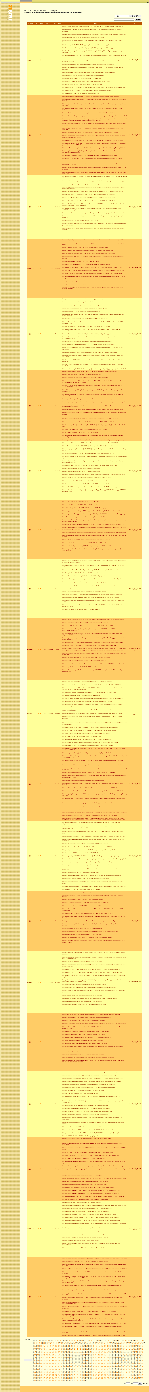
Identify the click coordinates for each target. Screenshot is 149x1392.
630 (126, 1365)
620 (96, 1365)
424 (47, 1357)
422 (41, 1357)
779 (142, 1371)
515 (105, 1360)
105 (62, 1343)
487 (129, 1359)
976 (84, 1380)
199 (129, 1346)
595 (129, 1363)
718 (65, 1369)
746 (41, 1371)
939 (81, 1378)
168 (35, 1346)
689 (87, 1368)
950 (114, 1378)
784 (47, 1372)
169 (38, 1346)
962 (41, 1380)
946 (102, 1378)
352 (47, 1354)
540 (71, 1362)
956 (133, 1378)
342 (126, 1353)
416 (133, 1356)
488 (133, 1359)
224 (96, 1348)
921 (136, 1377)
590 (114, 1363)
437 (87, 1357)
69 (83, 1342)
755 (68, 1371)
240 (35, 1349)
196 (120, 1346)
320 (59, 1353)
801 (99, 1372)
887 (142, 1375)
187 (93, 1346)
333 (99, 1353)
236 (133, 1348)
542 (77, 1362)
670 (139, 1366)
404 (96, 1356)
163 (129, 1345)
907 (93, 1377)
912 (108, 1377)
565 (38, 1363)
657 (99, 1366)
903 (81, 1377)
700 (120, 1368)
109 (74, 1343)
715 (56, 1369)
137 (50, 1345)
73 (92, 1342)
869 (87, 1375)
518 (114, 1360)
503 (68, 1360)
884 (133, 1375)
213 (62, 1348)
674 (41, 1368)
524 (133, 1360)
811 (129, 1372)
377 (123, 1354)
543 (81, 1362)
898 (65, 1377)
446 (114, 1357)
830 (77, 1374)
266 (114, 1349)
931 (56, 1378)
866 (77, 1375)
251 (68, 1349)
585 (99, 1363)
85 (121, 1342)
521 (123, 1360)
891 (44, 1377)
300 (108, 1351)
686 (77, 1368)
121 (111, 1343)
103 (56, 1343)
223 (93, 1348)
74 (95, 1342)
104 (59, 1343)
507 (81, 1360)
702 (126, 1368)
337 (111, 1353)
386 (41, 1356)
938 (77, 1378)
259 (93, 1349)
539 (68, 1362)
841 (111, 1374)
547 (93, 1362)
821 (50, 1374)
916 (120, 1377)
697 (111, 1368)
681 (62, 1368)
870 (90, 1375)
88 (129, 1342)
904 (84, 1377)
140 (59, 1345)
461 (50, 1359)
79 (107, 1342)
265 (111, 1349)
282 (53, 1351)
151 (93, 1345)
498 (53, 1360)
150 (90, 1345)
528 (35, 1362)
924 (35, 1378)
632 (133, 1365)
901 (74, 1377)
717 (62, 1369)
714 (53, 1369)
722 (77, 1369)
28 (94, 1340)
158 (114, 1345)
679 (56, 1368)
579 (81, 1363)
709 (38, 1369)
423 (44, 1357)
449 (123, 1357)
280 (47, 1351)
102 (53, 1343)
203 (142, 1346)
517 (111, 1360)
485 (123, 1359)
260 (96, 1349)
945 (99, 1378)
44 (133, 1340)
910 (102, 1377)
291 (81, 1351)
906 (90, 1377)
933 (62, 1378)
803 (105, 1372)
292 (84, 1351)
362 (77, 1354)
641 (50, 1366)
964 (47, 1380)
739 (129, 1369)
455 (142, 1357)
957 (136, 1378)
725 (87, 1369)
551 (105, 1362)
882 (126, 1375)
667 (129, 1366)
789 (62, 1372)
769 (111, 1371)
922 (139, 1377)
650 (77, 1366)
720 (71, 1369)
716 (59, 1369)
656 (96, 1366)
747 (44, 1371)
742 (139, 1369)
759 (81, 1371)
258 (90, 1349)
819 (44, 1374)
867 (81, 1375)
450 (126, 1357)
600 (35, 1365)
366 (90, 1354)
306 (126, 1351)
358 (65, 1354)
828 (71, 1374)
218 (77, 1348)
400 (84, 1356)
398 (77, 1356)
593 (123, 1363)
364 (84, 1354)
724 (84, 1369)
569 (50, 1363)
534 (53, 1362)
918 (126, 1377)
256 (84, 1349)
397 (74, 1356)
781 (38, 1372)
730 (102, 1369)
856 (47, 1375)
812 (133, 1372)
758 (77, 1371)
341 (123, 1353)
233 (123, 1348)
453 (136, 1357)
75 (97, 1342)
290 (77, 1351)
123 (117, 1343)
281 (50, 1351)
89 (131, 1342)
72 (90, 1342)
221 (87, 1348)
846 (126, 1374)
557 (123, 1362)
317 (50, 1353)
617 (87, 1365)
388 (47, 1356)
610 (65, 1365)
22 (79, 1340)
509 (87, 1360)
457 (38, 1359)
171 (44, 1346)
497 (50, 1360)
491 (142, 1359)
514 (102, 1360)
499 (56, 1360)
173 (50, 1346)
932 (59, 1378)
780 (35, 1372)
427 (56, 1357)
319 (56, 1353)
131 (141, 1343)
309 (136, 1351)
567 (44, 1363)
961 (38, 1380)
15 (62, 1340)
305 (123, 1351)
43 (130, 1340)
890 (41, 1377)
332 (96, 1353)
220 (84, 1348)
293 (87, 1351)
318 (53, 1353)
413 (123, 1356)
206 (41, 1348)
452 (133, 1357)
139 (56, 1345)
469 (74, 1359)
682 (65, 1368)
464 (59, 1359)
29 (96, 1340)
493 (38, 1360)
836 (96, 1374)
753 (62, 1371)
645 (62, 1366)
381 (136, 1354)
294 (90, 1351)
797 (87, 1372)
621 (99, 1365)
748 (47, 1371)
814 (139, 1372)
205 (38, 1348)
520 (120, 1360)
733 (111, 1369)
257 (87, 1349)
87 (126, 1342)
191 (105, 1346)
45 (135, 1340)
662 (114, 1366)
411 (117, 1356)
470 (77, 1359)
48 (142, 1340)
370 (102, 1354)
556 (120, 1362)
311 (142, 1351)
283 (56, 1351)
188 (96, 1346)
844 (120, 1374)
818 (41, 1374)
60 (61, 1342)
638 (41, 1366)
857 (50, 1375)
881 (123, 1375)
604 (47, 1365)
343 (129, 1353)
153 (99, 1345)
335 (105, 1353)
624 (108, 1365)
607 (56, 1365)
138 (53, 1345)
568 (47, 1363)
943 (93, 1378)
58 (56, 1342)
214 (65, 1348)
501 (62, 1360)
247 (56, 1349)
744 (35, 1371)
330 (90, 1353)
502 (65, 1360)
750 (53, 1371)
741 (136, 1369)
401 (87, 1356)
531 (44, 1362)
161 (123, 1345)
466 (65, 1359)
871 (93, 1375)
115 (92, 1343)
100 (47, 1343)
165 (136, 1345)
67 (78, 1342)
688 (84, 1368)
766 (102, 1371)
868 (84, 1375)
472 (84, 1359)
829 (74, 1374)
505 (74, 1360)
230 (114, 1348)
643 (56, 1366)
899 (68, 1377)
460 (47, 1359)
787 (56, 1372)
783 (44, 1372)
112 (83, 1343)
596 (133, 1363)
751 (56, 1371)
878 (114, 1375)
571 (56, 1363)
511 (93, 1360)
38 (118, 1340)
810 (126, 1372)
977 (87, 1380)
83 (116, 1342)
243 (44, 1349)
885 (136, 1375)
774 (126, 1371)
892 (47, 1377)
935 (68, 1378)
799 (93, 1372)
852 (35, 1375)
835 (93, 1374)
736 (120, 1369)
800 (96, 1372)
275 (142, 1349)
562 (139, 1362)
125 (123, 1343)
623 (105, 1365)
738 (126, 1369)
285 (62, 1351)
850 (139, 1374)
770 (114, 1371)
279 (44, 1351)
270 (126, 1349)
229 (111, 1348)
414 (126, 1356)
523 (129, 1360)
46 (137, 1340)
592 (120, 1363)
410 (114, 1356)
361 (74, 1354)
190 (102, 1346)
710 (41, 1369)
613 (74, 1365)
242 (41, 1349)
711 (44, 1369)
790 (65, 1372)
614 (77, 1365)
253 (74, 1349)
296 (96, 1351)
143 (68, 1345)
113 (86, 1343)
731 (105, 1369)
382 (139, 1354)
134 (41, 1345)
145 (74, 1345)
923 (142, 1377)
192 (108, 1346)
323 (68, 1353)
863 (68, 1375)
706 (139, 1368)
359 (68, 1354)
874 (102, 1375)
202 (139, 1346)
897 (62, 1377)
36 (113, 1340)
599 (142, 1363)
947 (105, 1378)
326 (77, 1353)
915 (117, 1377)
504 (71, 1360)
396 (71, 1356)
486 (126, 1359)
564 (35, 1363)
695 (105, 1368)
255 (81, 1349)
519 (117, 1360)
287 (68, 1351)
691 (93, 1368)
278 (41, 1351)
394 (65, 1356)
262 (102, 1349)
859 (56, 1375)
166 (139, 1345)
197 (123, 1346)
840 (108, 1374)
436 (84, 1357)
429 (62, 1357)
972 (71, 1380)
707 (142, 1368)
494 (41, 1360)
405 (99, 1356)
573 (62, 1363)
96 (36, 1343)
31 (101, 1340)
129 (135, 1343)
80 (109, 1342)
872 (96, 1375)
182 (77, 1346)
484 (120, 1359)
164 (133, 1345)
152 (96, 1345)
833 (87, 1374)
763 (93, 1371)
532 (47, 1362)
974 (77, 1380)
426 (53, 1357)
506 (77, 1360)
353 (50, 1354)
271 (129, 1349)
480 (108, 1359)
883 (129, 1375)
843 (117, 1374)
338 (114, 1353)
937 (74, 1378)
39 (120, 1340)
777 (136, 1371)
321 (62, 1353)
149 (87, 1345)
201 (136, 1346)
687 (81, 1368)
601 (38, 1365)
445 (111, 1357)
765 (99, 1371)
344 (133, 1353)
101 (50, 1343)
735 (117, 1369)
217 (74, 1348)
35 (111, 1340)
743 (142, 1369)
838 (102, 1374)
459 (44, 1359)
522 (126, 1360)
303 (117, 1351)
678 (53, 1368)
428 (59, 1357)
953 (123, 1378)
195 (117, 1346)
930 (53, 1378)
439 (93, 1357)
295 (93, 1351)
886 (139, 1375)
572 (59, 1363)
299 (105, 1351)
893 (50, 1377)
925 (38, 1378)
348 (35, 1354)
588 (108, 1363)
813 (136, 1372)
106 (65, 1343)
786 (53, 1372)
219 (80, 1348)
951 (117, 1378)
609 (62, 1365)
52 (41, 1342)
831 (81, 1374)
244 (47, 1349)
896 (59, 1377)
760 (84, 1371)
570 (53, 1363)
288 (71, 1351)
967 (56, 1380)
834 (90, 1374)
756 (71, 1371)
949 (111, 1378)
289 (74, 1351)
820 (47, 1374)
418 (139, 1356)
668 (133, 1366)
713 (50, 1369)
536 (59, 1362)
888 (35, 1377)
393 (62, 1356)
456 (35, 1359)
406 (102, 1356)
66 (75, 1342)
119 (104, 1343)
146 (77, 1345)
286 (65, 1351)
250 (65, 1349)
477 (99, 1359)
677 (50, 1368)
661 (111, 1366)
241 (38, 1349)
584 (96, 1363)
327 (81, 1353)
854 (41, 1375)
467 (68, 1359)
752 (59, 1371)
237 (136, 1348)
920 (133, 1377)
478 (102, 1359)
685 (74, 1368)
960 (35, 1380)
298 (102, 1351)
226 (102, 1348)
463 (56, 1359)
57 (53, 1342)
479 (105, 1359)
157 (111, 1345)
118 (101, 1343)
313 (38, 1353)
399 (81, 1356)
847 (129, 1374)
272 (133, 1349)
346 (139, 1353)
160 (120, 1345)
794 (77, 1372)
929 (50, 1378)
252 (71, 1349)
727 (93, 1369)
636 (35, 1366)
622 (102, 1365)
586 (102, 1363)
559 (129, 1362)
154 (102, 1345)
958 (139, 1378)
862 (65, 1375)
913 (111, 1377)
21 (77, 1340)
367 (93, 1354)
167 (142, 1345)
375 (117, 1354)
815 (142, 1372)
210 (53, 1348)
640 (47, 1366)
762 (90, 1371)
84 (119, 1342)
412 (120, 1356)
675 (44, 1368)
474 (90, 1359)
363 (81, 1354)
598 (139, 1363)
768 (108, 1371)
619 (93, 1365)
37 (116, 1340)
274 (139, 1349)
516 (108, 1360)
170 (41, 1346)
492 (35, 1360)
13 (57, 1340)
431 (68, 1357)
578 (77, 1363)
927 (44, 1378)
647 (68, 1366)
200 (133, 1346)
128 (132, 1343)
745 (38, 1371)
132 (35, 1345)
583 (93, 1363)
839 (105, 1374)
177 (62, 1346)
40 (123, 1340)
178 (65, 1346)
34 (108, 1340)
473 (87, 1359)
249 (62, 1349)
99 (44, 1343)
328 (84, 1353)
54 (46, 1342)
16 (65, 1340)
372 (108, 1354)
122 (114, 1343)
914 (114, 1377)
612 (71, 1365)
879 (117, 1375)
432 (71, 1357)
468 (71, 1359)
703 (129, 1368)
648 (71, 1366)
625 (111, 1365)
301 (111, 1351)
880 (120, 1375)
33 (106, 1340)
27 (91, 1340)
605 (50, 1365)
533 (50, 1362)
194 (114, 1346)
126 (126, 1343)
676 (47, 1368)
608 (59, 1365)
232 (120, 1348)
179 (68, 1346)
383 (142, 1354)
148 (84, 1345)
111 (80, 1343)
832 (84, 1374)
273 (136, 1349)
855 (44, 1375)
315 (44, 1353)
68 (80, 1342)
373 (111, 1354)
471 (81, 1359)
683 (68, 1368)
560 (133, 1362)
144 (71, 1345)
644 (59, 1366)
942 (90, 1378)
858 (53, 1375)
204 (35, 1348)
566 (41, 1363)
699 (117, 1368)
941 (87, 1378)
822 (53, 1374)
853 (38, 1375)
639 (44, 1366)
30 (99, 1340)
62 (66, 1342)
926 (41, 1378)
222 (90, 1348)
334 (102, 1353)
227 (105, 1348)
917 (123, 1377)
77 (102, 1342)
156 (108, 1345)
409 (111, 1356)
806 (114, 1372)
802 (102, 1372)
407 (105, 1356)
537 (62, 1362)
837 (99, 1374)
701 (123, 1368)
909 (99, 1377)
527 (142, 1360)
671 (142, 1366)
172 (47, 1346)
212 (59, 1348)
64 (70, 1342)
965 (50, 1380)
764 (96, 1371)
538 (65, 1362)
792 (71, 1372)
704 (133, 1368)
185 (87, 1346)
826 (65, 1374)
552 (108, 1362)
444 (108, 1357)
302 (114, 1351)
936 (71, 1378)
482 (114, 1359)
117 (98, 1343)
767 (105, 1371)
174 (53, 1346)
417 (136, 1356)
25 (86, 1340)
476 (96, 1359)
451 (129, 1357)
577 (74, 1363)
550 (102, 1362)
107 (68, 1343)
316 (47, 1353)
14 (60, 1340)
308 (133, 1351)
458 (41, 1359)
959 (142, 1378)
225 (99, 1348)
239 (142, 1348)
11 (52, 1340)
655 (93, 1366)
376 (120, 1354)
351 (44, 1354)
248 (59, 1349)
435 (81, 1357)
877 (111, 1375)
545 (87, 1362)
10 (50, 1340)
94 (143, 1342)
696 (108, 1368)
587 (105, 1363)
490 (139, 1359)
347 (142, 1353)
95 (34, 1343)
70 (85, 1342)
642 (53, 1366)
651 (81, 1366)
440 (96, 1357)
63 (68, 1342)
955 (129, 1378)
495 (44, 1360)
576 (71, 1363)
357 (62, 1354)
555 (117, 1362)
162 (126, 1345)
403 (93, 1356)
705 (136, 1368)
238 (139, 1348)
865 (74, 1375)
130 (138, 1343)
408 (108, 1356)
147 (81, 1345)
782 (41, 1372)
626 (114, 1365)
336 (108, 1353)
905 (87, 1377)
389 (50, 1356)
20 (74, 1340)
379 (129, 1354)
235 (129, 1348)
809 (123, 1372)
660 (108, 1366)
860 (59, 1375)
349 (38, 1354)
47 (140, 1340)
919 (129, 1377)
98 (41, 1343)
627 (117, 1365)
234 (126, 1348)
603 (44, 1365)
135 (44, 1345)
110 (77, 1343)
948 (108, 1378)
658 (102, 1366)
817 (38, 1374)
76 (99, 1342)
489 (136, 1359)
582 (90, 1363)
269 (123, 1349)
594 (126, 1363)
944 (96, 1378)
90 (133, 1342)
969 (62, 1380)
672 (35, 1368)
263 (105, 1349)
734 (114, 1369)
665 (123, 1366)
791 (68, 1372)
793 (74, 1372)
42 (128, 1340)
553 (111, 1362)
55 (49, 1342)
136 (47, 1345)
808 (120, 1372)
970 (65, 1380)
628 (120, 1365)
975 (81, 1380)
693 (99, 1368)
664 (120, 1366)
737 (123, 1369)
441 (99, 1357)
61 (63, 1342)
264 (108, 1349)
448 (120, 1357)
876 (108, 1375)
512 (96, 1360)
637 (38, 1366)
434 (77, 1357)
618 (90, 1365)
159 (117, 1345)
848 (133, 1374)
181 (74, 1346)
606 (53, 1365)
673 (38, 1368)
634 (139, 1365)
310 (139, 1351)
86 (124, 1342)
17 (67, 1340)
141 (62, 1345)
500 (59, 1360)
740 (133, 1369)
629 (123, 1365)
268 (120, 1349)
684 (71, 1368)
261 (99, 1349)
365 (87, 1354)
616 (84, 1365)
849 (136, 1374)
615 (80, 1365)
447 (117, 1357)
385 (38, 1356)
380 (133, 1354)
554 (114, 1362)
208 (47, 1348)
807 (117, 1372)
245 (50, 1349)
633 (136, 1365)
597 (136, 1363)
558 (126, 1362)
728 (96, 1369)
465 (62, 1359)
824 (59, 1374)
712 (47, 1369)
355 (56, 1354)
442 (102, 1357)
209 (50, 1348)
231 (117, 1348)
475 (93, 1359)
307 (129, 1351)
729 (99, 1369)
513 (99, 1360)
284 (59, 1351)
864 (71, 1375)
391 (56, 1356)
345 (136, 1353)
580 (84, 1363)
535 (56, 1362)
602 (41, 1365)
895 (56, 1377)
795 (81, 1372)
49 (34, 1342)
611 (68, 1365)
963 (44, 1380)
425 (50, 1357)
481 (111, 1359)
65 (73, 1342)
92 (138, 1342)
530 (41, 1362)
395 (68, 1356)
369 (99, 1354)
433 (74, 1357)
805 (111, 1372)
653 (87, 1366)
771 (117, 1371)
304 (120, 1351)
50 (36, 1342)
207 (44, 1348)
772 (120, 1371)
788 (59, 1372)
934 (65, 1378)
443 (105, 1357)
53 (44, 1342)
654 (90, 1366)
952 (120, 1378)
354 (53, 1354)
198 (126, 1346)
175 (56, 1346)
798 (90, 1372)
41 (125, 1340)
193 (111, 1346)
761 (87, 1371)
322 (65, 1353)
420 (35, 1357)
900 (71, 1377)
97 (39, 1343)
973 (74, 1380)
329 (87, 1353)
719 (68, 1369)
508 (84, 1360)
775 (129, 1371)
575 (68, 1363)
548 (96, 1362)
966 (53, 1380)
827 (68, 1374)
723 (80, 1369)
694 (102, 1368)
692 (96, 1368)
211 (56, 1348)
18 (70, 1340)
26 (89, 1340)
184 (84, 1346)
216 (71, 1348)
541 (74, 1362)
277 (38, 1351)
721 (74, 1369)
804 (108, 1372)
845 (123, 1374)
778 (139, 1371)
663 (117, 1366)
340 (120, 1353)
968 (59, 1380)
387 (44, 1356)
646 (65, 1366)
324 (71, 1353)
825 (62, 1374)
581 (87, 1363)
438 (90, 1357)
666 (126, 1366)
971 (68, 1380)
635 (142, 1365)
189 (99, 1346)
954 (126, 1378)
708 (35, 1369)
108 (71, 1343)
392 (59, 1356)
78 (104, 1342)
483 (117, 1359)
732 (108, 1369)
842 (114, 1374)
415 (129, 1356)
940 (84, 1378)
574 (65, 1363)
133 (38, 1345)
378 (126, 1354)
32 (103, 1340)
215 (68, 1348)
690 (90, 1368)
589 (111, 1363)
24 (84, 1340)
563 (142, 1362)
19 (72, 1340)
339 (117, 1353)
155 (105, 1345)
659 (105, 1366)
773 (123, 1371)
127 (129, 1343)
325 (74, 1353)
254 (77, 1349)
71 (87, 1342)
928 (47, 1378)
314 (41, 1353)
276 (35, 1351)
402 (90, 1356)
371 (105, 1354)
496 (47, 1360)
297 (99, 1351)
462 (53, 1359)
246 (53, 1349)
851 (142, 1374)
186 (90, 1346)
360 (71, 1354)
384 (35, 1356)
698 (114, 1368)
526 (139, 1360)
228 (108, 1348)
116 (95, 1343)
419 (142, 1356)
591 (117, 1363)
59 (58, 1342)
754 (65, 1371)
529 (38, 1362)
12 (55, 1340)
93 (141, 1342)
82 (114, 1342)
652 (84, 1366)
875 (105, 1375)
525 (136, 1360)
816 (35, 1374)
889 (38, 1377)
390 (53, 1356)
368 (96, 1354)
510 (90, 1360)
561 (136, 1362)
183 (81, 1346)
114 (89, 1343)
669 (136, 1366)
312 (35, 1353)
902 (77, 1377)
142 (65, 1345)
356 (59, 1354)
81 (112, 1342)
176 (59, 1346)
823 (56, 1374)
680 (59, 1368)
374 (114, 1354)
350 (41, 1354)
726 (90, 1369)
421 (38, 1357)
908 (96, 1377)
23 (82, 1340)
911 (105, 1377)
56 (51, 1342)
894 (53, 1377)
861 (62, 1375)
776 (133, 1371)
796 (84, 1372)
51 (39, 1342)
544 (84, 1362)
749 (50, 1371)
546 (90, 1362)
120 (107, 1343)
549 (99, 1362)
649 (74, 1366)
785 (50, 1372)
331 (93, 1353)
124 (120, 1343)
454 (139, 1357)
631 (129, 1365)
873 (99, 1375)
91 (136, 1342)
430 (65, 1357)
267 (117, 1349)
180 (71, 1346)
